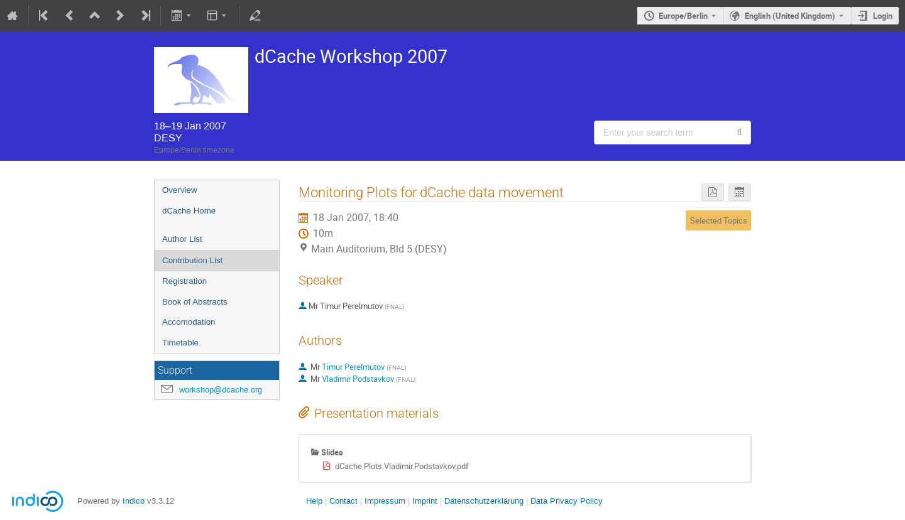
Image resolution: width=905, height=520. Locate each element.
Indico (134, 501)
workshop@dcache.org (220, 389)
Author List (182, 239)
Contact (343, 501)
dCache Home (189, 210)
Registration (184, 281)
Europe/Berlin (683, 15)
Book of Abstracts (195, 301)
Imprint (423, 501)
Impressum (383, 501)
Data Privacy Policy (565, 501)
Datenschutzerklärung (483, 501)
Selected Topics (718, 220)
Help (314, 501)
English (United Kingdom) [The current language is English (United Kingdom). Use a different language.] (790, 15)
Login (882, 15)
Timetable (180, 342)
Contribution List (192, 260)
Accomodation (188, 322)
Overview (179, 190)
